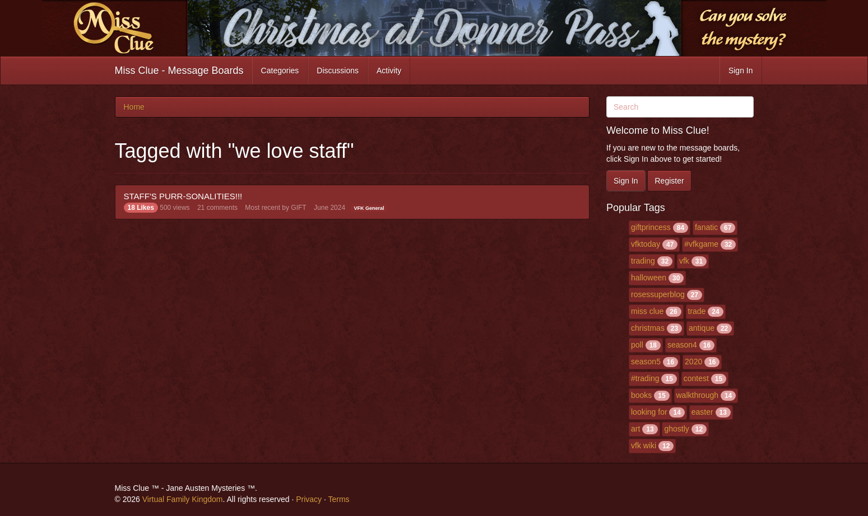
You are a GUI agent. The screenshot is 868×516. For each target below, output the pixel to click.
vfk (684, 260)
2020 (693, 361)
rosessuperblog (658, 294)
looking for (649, 411)
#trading (645, 378)
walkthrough (697, 395)
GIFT (298, 208)
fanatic (706, 227)
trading (643, 260)
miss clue (647, 311)
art (635, 428)
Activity (389, 70)
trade (697, 311)
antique (701, 327)
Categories (280, 70)
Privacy (309, 499)
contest (696, 378)
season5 (646, 361)
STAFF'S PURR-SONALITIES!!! (183, 196)
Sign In (740, 70)
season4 (682, 344)
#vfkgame (701, 244)
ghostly (676, 428)
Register (669, 180)
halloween (648, 277)
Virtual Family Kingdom (182, 499)
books (641, 395)
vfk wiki (643, 445)
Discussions (338, 70)
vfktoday (645, 244)
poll (637, 344)
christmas (648, 327)
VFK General (369, 208)
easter (702, 411)
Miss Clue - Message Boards (179, 70)
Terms (338, 499)
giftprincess (651, 227)
